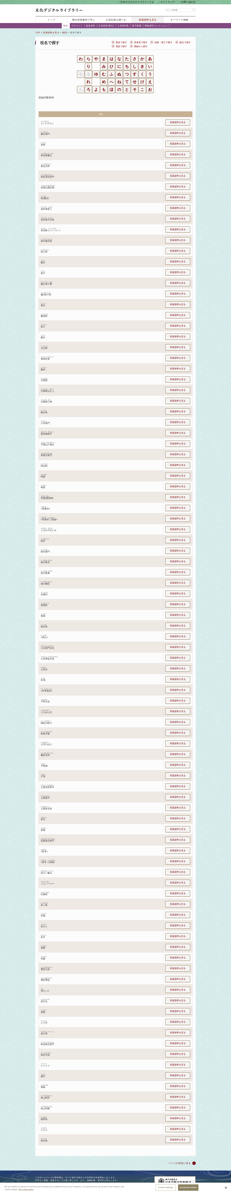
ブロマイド (77, 25)
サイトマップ (168, 2)
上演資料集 (123, 25)
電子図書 (136, 25)
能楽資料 (90, 25)
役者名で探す (141, 42)
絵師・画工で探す (163, 42)
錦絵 (65, 25)
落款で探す (121, 46)
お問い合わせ (188, 2)
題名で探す (121, 42)
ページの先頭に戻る (180, 1163)
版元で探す (185, 42)
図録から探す (141, 46)
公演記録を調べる (116, 19)
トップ (51, 19)
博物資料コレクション (156, 25)
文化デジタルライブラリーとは (137, 2)
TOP (37, 32)
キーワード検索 (179, 19)
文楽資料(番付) (106, 25)
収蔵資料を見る (148, 19)
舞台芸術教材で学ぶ (83, 19)
